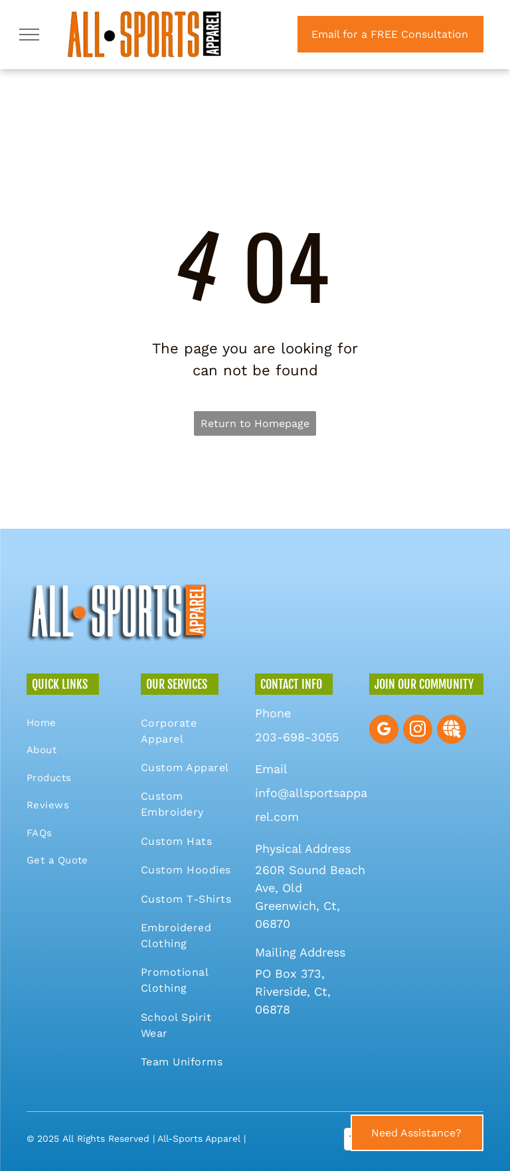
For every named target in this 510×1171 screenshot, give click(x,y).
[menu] (29, 34)
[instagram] (417, 731)
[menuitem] (74, 723)
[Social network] (451, 731)
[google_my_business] (383, 731)
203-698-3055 (297, 737)
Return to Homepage (255, 423)
